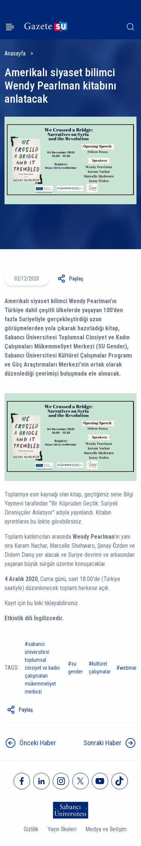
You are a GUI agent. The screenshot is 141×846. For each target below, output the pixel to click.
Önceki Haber (38, 743)
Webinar (128, 668)
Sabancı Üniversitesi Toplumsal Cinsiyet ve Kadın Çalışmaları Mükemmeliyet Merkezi (42, 668)
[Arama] (130, 26)
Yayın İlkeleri (61, 829)
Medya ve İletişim (106, 829)
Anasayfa (15, 53)
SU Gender (75, 668)
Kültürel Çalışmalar (100, 668)
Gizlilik (31, 829)
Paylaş (76, 279)
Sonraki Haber (102, 743)
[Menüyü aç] (10, 27)
